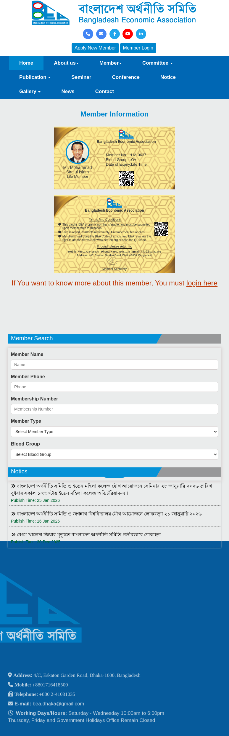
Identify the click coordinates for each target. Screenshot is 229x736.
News (67, 91)
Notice (168, 77)
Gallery (30, 91)
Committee (157, 63)
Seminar (81, 77)
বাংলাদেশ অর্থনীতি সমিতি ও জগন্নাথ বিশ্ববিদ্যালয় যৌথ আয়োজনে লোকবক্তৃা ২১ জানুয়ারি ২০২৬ (106, 561)
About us (66, 63)
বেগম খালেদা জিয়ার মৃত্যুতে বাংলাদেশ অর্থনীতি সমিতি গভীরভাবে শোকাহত (86, 582)
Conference (126, 77)
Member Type (26, 505)
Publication (35, 77)
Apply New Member (95, 47)
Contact (104, 91)
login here (201, 283)
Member (110, 63)
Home (26, 63)
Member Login (138, 47)
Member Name (27, 438)
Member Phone (28, 461)
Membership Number (34, 483)
